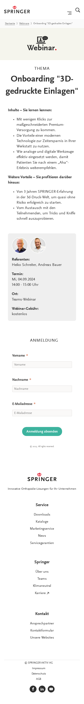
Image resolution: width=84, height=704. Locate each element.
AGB (38, 679)
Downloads (42, 514)
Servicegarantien (42, 543)
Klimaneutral (42, 586)
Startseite (10, 23)
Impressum (38, 668)
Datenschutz (39, 673)
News (42, 536)
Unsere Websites (42, 637)
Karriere (40, 593)
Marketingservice (42, 529)
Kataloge (42, 521)
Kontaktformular (42, 630)
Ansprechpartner (42, 623)
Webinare (24, 23)
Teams (42, 579)
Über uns (41, 572)
